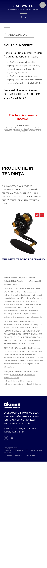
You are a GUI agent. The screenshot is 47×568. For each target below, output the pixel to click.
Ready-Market (29, 459)
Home (23, 17)
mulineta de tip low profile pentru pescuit (18, 384)
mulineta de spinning (11, 381)
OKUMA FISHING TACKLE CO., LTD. (19, 454)
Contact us (36, 388)
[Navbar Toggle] (42, 5)
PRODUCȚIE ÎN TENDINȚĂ (17, 174)
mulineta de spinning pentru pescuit (22, 378)
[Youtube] (12, 441)
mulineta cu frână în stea (12, 388)
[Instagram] (6, 441)
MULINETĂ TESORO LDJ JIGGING (23, 262)
